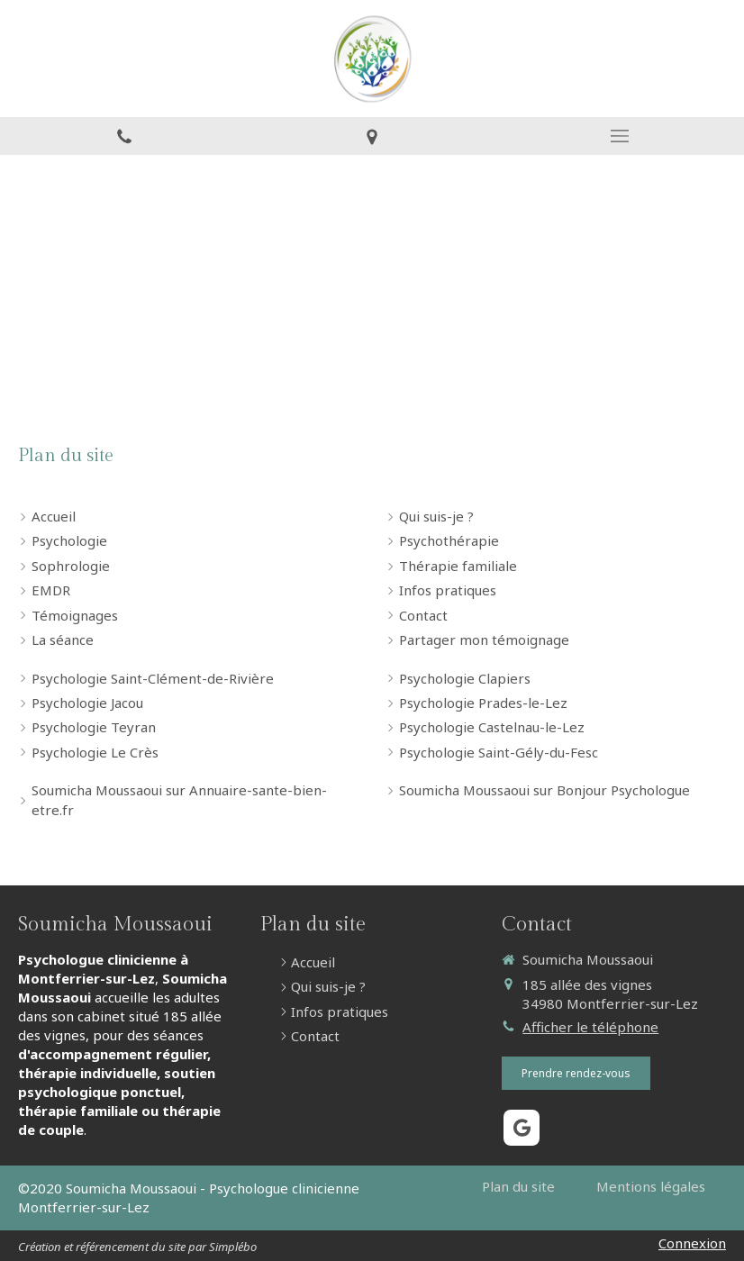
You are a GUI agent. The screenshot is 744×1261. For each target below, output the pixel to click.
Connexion (692, 1243)
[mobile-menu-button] (620, 136)
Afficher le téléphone (590, 1027)
